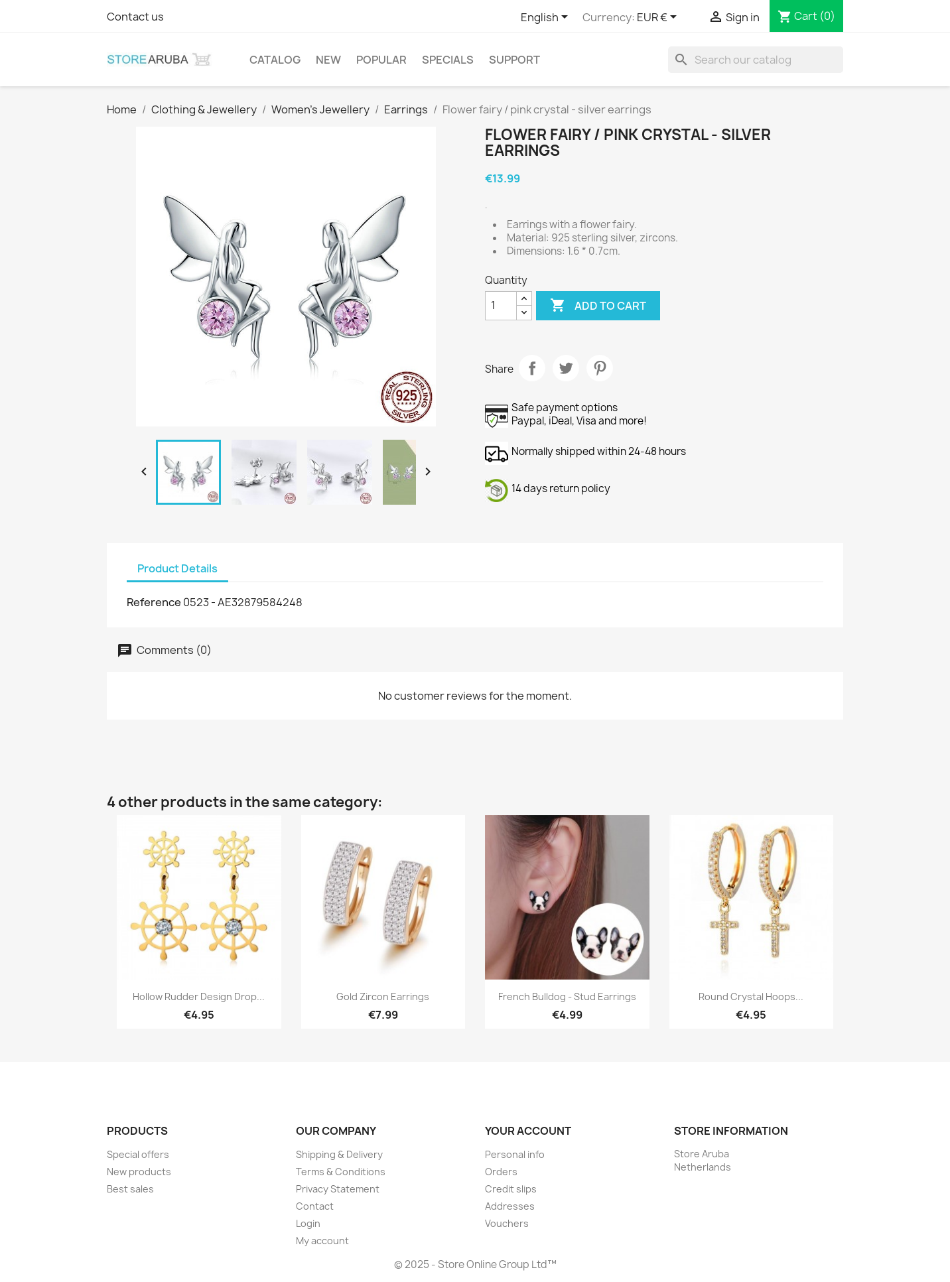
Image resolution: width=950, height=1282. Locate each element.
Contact (315, 1206)
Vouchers (507, 1223)
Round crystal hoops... (751, 996)
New (328, 59)
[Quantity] (501, 305)
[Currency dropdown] (659, 18)
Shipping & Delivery (339, 1154)
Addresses (510, 1206)
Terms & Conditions (340, 1171)
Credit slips (511, 1189)
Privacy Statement (337, 1189)
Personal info (515, 1154)
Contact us (135, 16)
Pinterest (599, 368)
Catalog (275, 59)
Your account (528, 1130)
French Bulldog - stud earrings (567, 996)
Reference (154, 602)
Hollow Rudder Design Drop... (199, 996)
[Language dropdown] (547, 18)
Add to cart (598, 305)
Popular (381, 59)
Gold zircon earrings (382, 996)
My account (322, 1240)
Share (532, 368)
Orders (501, 1171)
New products (139, 1171)
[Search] (755, 59)
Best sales (130, 1189)
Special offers (138, 1154)
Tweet (566, 368)
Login (308, 1223)
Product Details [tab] (177, 568)
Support (514, 59)
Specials (448, 59)
